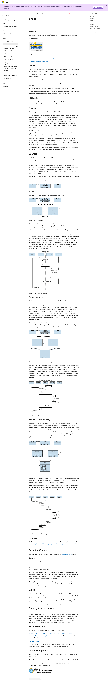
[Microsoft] (3, 2)
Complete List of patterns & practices (38, 61)
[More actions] (78, 14)
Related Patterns (94, 30)
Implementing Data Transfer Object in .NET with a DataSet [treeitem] (10, 63)
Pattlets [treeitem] (4, 83)
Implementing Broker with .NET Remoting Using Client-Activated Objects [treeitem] (11, 54)
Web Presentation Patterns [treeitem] (9, 33)
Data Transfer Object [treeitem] (8, 59)
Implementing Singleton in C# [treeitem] (11, 75)
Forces (91, 20)
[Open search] (101, 2)
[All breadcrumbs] (30, 14)
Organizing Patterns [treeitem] (7, 30)
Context (92, 16)
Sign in (104, 2)
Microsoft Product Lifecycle (42, 6)
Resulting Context (94, 26)
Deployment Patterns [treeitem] (7, 36)
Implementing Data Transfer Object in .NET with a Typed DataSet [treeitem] (10, 68)
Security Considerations (95, 28)
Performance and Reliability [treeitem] (9, 81)
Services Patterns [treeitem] (7, 78)
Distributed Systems (37, 13)
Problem (92, 18)
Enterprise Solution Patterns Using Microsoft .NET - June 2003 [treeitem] (10, 19)
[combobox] (10, 16)
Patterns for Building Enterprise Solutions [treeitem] (10, 27)
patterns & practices (61, 37)
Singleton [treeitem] (6, 73)
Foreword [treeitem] (5, 23)
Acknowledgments (94, 32)
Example (92, 24)
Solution (92, 22)
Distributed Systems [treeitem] (8, 41)
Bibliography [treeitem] (6, 86)
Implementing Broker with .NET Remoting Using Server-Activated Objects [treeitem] (11, 48)
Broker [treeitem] (5, 44)
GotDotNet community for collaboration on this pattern (43, 58)
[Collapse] (18, 12)
